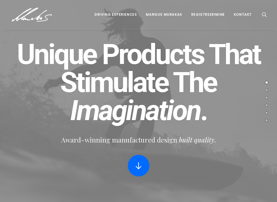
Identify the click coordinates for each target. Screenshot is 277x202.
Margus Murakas (164, 14)
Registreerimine (208, 14)
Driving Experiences (115, 14)
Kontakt (243, 14)
